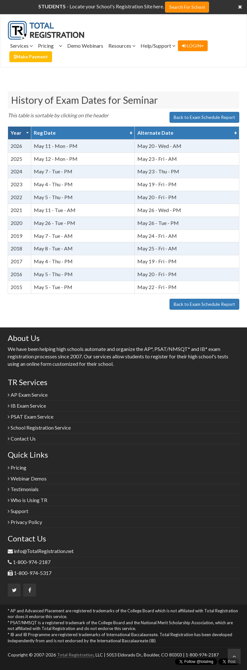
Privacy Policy (25, 522)
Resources (121, 46)
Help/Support (158, 46)
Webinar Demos (27, 478)
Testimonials (23, 489)
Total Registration (75, 654)
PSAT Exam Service (30, 416)
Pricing (50, 46)
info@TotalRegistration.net (44, 551)
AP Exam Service (28, 395)
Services (21, 46)
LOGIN (193, 45)
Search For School (187, 7)
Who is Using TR (27, 500)
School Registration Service (39, 427)
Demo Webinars (85, 46)
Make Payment (31, 56)
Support (18, 511)
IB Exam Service (27, 406)
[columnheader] (19, 132)
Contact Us (22, 438)
